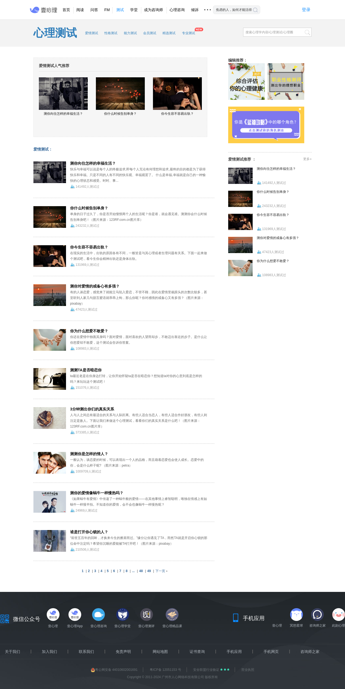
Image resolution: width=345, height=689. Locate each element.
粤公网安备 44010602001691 (114, 670)
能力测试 (130, 33)
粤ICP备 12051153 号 (165, 670)
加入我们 (49, 651)
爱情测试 (91, 33)
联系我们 (86, 651)
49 (149, 571)
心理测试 (55, 33)
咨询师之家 (309, 651)
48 (141, 571)
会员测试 (149, 33)
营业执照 (247, 670)
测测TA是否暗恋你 (86, 370)
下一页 (160, 571)
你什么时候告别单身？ (89, 208)
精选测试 (168, 33)
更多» (307, 159)
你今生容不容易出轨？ (89, 247)
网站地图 (160, 651)
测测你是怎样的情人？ (89, 454)
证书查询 (197, 651)
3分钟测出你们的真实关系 (92, 409)
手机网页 (271, 651)
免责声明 (123, 651)
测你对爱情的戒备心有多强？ (95, 286)
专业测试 (188, 33)
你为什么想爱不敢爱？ (89, 331)
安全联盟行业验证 (206, 670)
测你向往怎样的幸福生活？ (93, 163)
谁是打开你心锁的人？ (89, 532)
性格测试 (110, 33)
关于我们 (12, 651)
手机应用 (234, 651)
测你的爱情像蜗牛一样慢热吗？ (96, 493)
